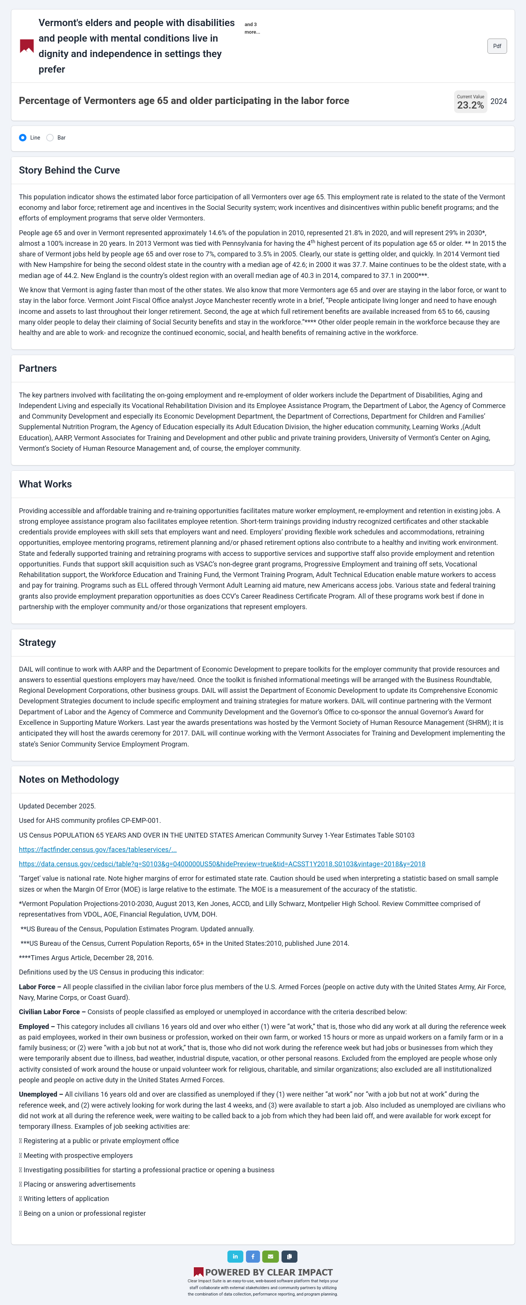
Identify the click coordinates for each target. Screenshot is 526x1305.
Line (35, 138)
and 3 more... (252, 28)
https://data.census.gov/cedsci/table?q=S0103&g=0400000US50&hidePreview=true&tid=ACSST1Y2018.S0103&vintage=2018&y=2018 (222, 864)
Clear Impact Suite (205, 1281)
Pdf (497, 46)
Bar (61, 138)
